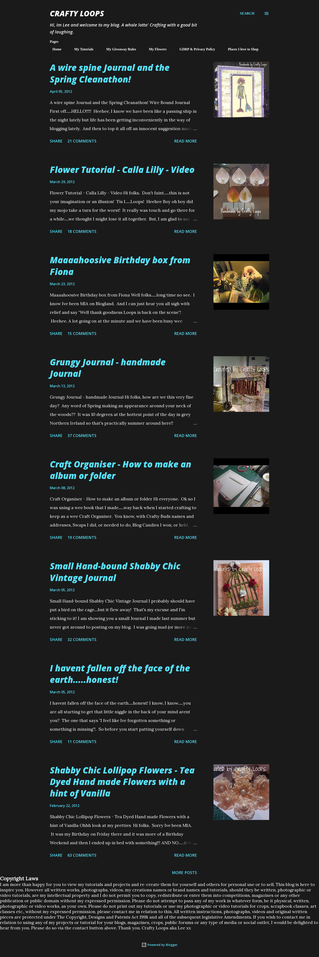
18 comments (81, 231)
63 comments (81, 855)
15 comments (81, 333)
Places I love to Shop (240, 49)
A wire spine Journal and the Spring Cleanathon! (110, 73)
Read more (185, 141)
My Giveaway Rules (118, 49)
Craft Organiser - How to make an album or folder (120, 470)
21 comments (81, 141)
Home (54, 49)
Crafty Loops (77, 13)
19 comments (81, 537)
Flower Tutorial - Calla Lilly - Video (122, 170)
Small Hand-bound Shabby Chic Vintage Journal (115, 571)
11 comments (81, 741)
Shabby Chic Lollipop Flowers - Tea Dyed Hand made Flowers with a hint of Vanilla (122, 781)
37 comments (81, 435)
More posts (184, 872)
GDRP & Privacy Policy (195, 49)
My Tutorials (81, 49)
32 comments (81, 639)
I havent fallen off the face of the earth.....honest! (120, 673)
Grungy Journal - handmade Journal (108, 367)
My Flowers (155, 49)
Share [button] (56, 141)
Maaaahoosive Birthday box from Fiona (120, 265)
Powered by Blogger (159, 945)
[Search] (247, 13)
